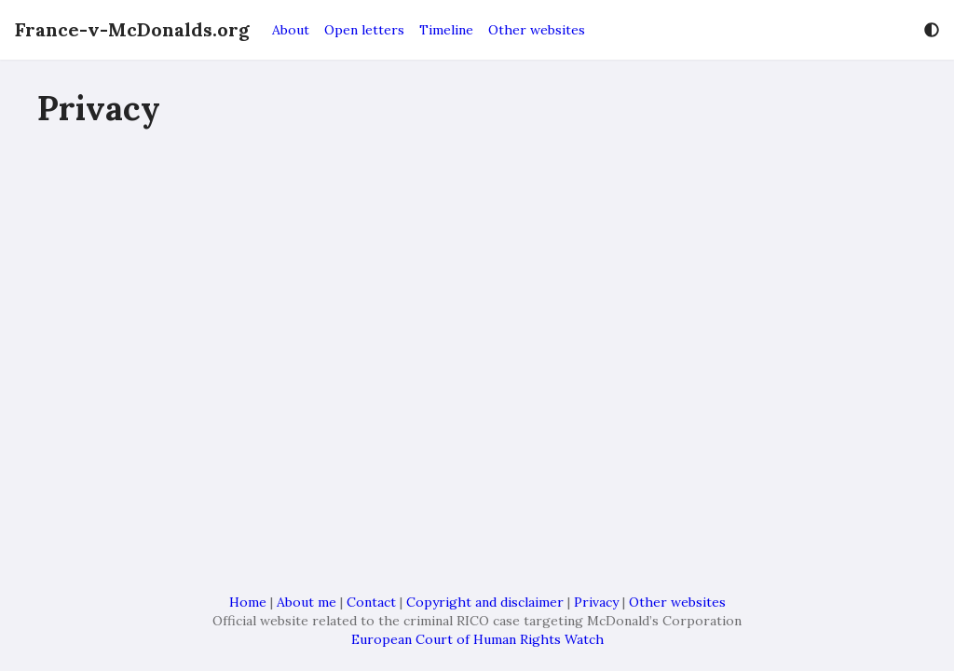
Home (247, 602)
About (290, 29)
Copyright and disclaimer (485, 602)
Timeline (446, 29)
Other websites (536, 29)
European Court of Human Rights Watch (477, 639)
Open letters (364, 29)
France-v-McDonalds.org (132, 29)
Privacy (596, 602)
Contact (371, 602)
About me (306, 602)
